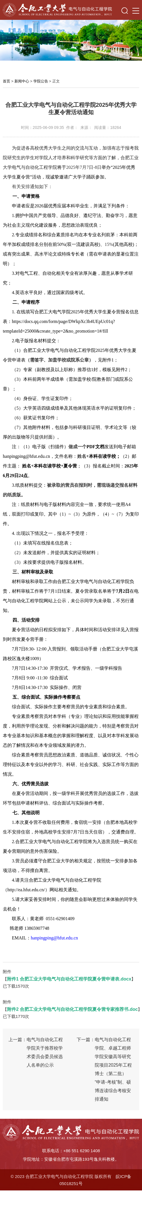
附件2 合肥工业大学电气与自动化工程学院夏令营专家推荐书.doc (72, 1009)
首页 (6, 81)
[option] (71, 40)
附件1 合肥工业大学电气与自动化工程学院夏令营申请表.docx (69, 979)
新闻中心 (21, 81)
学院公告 (40, 81)
